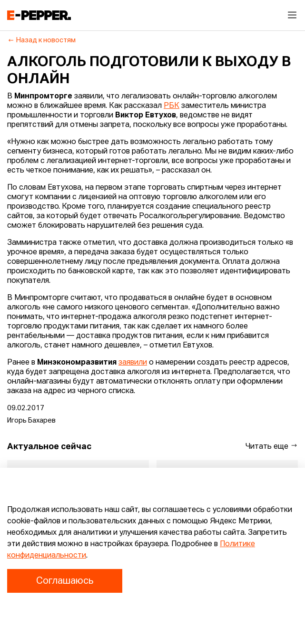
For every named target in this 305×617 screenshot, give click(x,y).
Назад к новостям (42, 40)
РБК (171, 106)
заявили (132, 362)
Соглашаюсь (64, 581)
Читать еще (272, 446)
